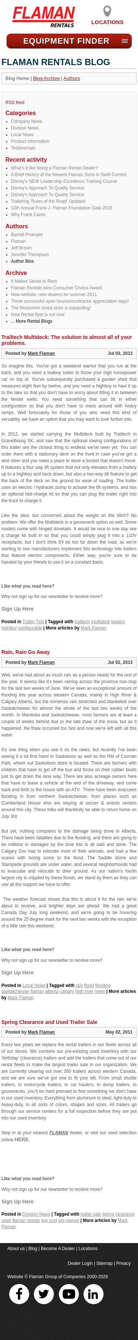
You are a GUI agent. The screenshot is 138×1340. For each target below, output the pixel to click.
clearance (125, 1214)
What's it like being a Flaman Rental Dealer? (54, 168)
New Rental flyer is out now (37, 314)
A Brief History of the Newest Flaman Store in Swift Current (68, 174)
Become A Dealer (58, 1248)
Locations (107, 19)
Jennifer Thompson (30, 254)
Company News (26, 121)
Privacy (123, 1263)
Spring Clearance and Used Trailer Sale (49, 1022)
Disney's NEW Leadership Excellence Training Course (64, 181)
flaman (37, 991)
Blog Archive (46, 78)
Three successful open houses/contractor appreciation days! (70, 301)
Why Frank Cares (28, 214)
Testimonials (23, 148)
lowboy (118, 621)
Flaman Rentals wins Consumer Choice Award (56, 287)
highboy (9, 628)
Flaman (18, 241)
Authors (72, 78)
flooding (102, 985)
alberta (52, 991)
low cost (49, 1220)
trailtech (82, 621)
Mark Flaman (41, 353)
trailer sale (91, 1214)
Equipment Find (66, 41)
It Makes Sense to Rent (34, 281)
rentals (33, 1220)
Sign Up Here (17, 609)
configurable (30, 628)
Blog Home (17, 78)
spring (108, 1214)
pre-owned (69, 1220)
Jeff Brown (21, 248)
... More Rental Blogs (31, 321)
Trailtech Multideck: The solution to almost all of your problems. (66, 340)
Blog (32, 1248)
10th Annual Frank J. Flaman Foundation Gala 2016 (62, 208)
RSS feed (15, 102)
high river (84, 991)
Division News (25, 128)
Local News (22, 134)
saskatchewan (15, 991)
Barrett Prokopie (27, 234)
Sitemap (104, 1263)
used (6, 1220)
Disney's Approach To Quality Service (47, 188)
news (100, 991)
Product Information (30, 141)
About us (16, 1248)
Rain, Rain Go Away (25, 652)
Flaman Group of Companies (57, 1276)
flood (89, 985)
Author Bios (22, 261)
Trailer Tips (33, 621)
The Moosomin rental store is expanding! (51, 307)
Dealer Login (80, 1263)
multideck (100, 621)
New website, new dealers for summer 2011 (54, 294)
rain (79, 985)
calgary (67, 991)
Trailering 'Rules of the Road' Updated (48, 201)
